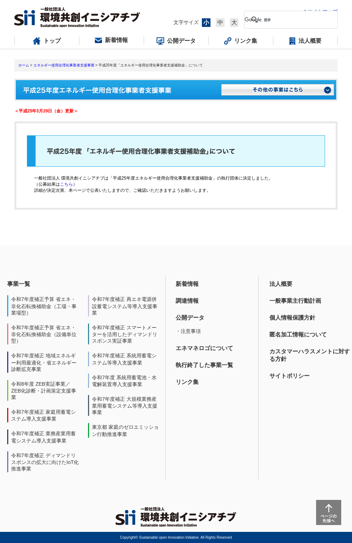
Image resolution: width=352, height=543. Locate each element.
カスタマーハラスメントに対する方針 (309, 355)
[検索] (285, 19)
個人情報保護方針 (292, 318)
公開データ (190, 318)
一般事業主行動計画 (295, 301)
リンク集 (187, 382)
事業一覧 (18, 284)
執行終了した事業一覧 (204, 365)
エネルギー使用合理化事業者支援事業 (63, 65)
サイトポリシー (289, 376)
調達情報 (187, 301)
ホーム (23, 65)
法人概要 (280, 284)
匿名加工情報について (298, 334)
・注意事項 (188, 331)
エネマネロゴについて (204, 348)
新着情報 (187, 284)
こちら (66, 184)
